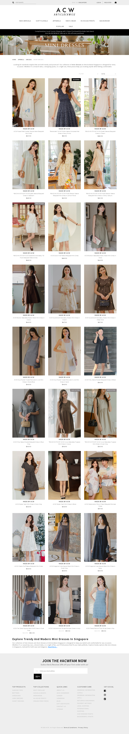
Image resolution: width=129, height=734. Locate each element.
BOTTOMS (15, 693)
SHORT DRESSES (18, 701)
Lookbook (61, 698)
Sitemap (60, 709)
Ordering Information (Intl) (86, 697)
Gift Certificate (63, 704)
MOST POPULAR (39, 690)
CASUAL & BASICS (39, 693)
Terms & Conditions (70, 727)
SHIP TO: (79, 2)
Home (14, 59)
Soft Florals (42, 21)
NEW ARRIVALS (25, 21)
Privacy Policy (83, 727)
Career (59, 695)
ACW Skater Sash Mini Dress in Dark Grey (28, 504)
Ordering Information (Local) (86, 691)
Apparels (21, 59)
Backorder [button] (105, 21)
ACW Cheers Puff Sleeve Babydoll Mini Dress (29, 566)
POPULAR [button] (60, 26)
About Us (60, 690)
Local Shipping (83, 706)
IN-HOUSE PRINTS (88, 21)
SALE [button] (71, 26)
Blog (59, 701)
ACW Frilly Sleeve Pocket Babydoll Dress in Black (100, 380)
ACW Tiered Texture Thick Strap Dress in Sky (100, 628)
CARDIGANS (16, 695)
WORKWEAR (37, 695)
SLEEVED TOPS (17, 690)
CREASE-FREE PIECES (41, 701)
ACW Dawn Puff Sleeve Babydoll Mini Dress (64, 255)
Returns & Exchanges (86, 700)
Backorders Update (85, 716)
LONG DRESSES (17, 698)
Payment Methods (84, 703)
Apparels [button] (57, 21)
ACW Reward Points (85, 714)
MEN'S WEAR (71, 21)
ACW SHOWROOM (63, 693)
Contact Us (61, 706)
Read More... (52, 647)
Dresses (29, 59)
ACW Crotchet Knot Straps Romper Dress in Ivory (64, 628)
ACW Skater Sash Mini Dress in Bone (64, 504)
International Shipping (83, 710)
